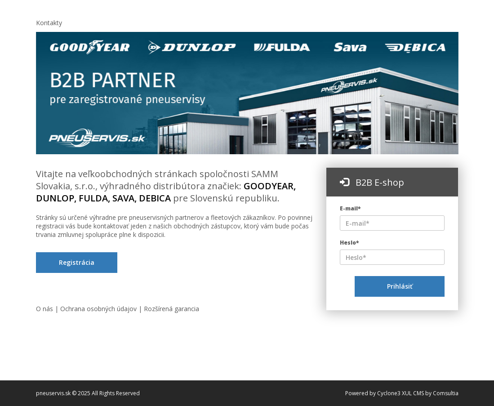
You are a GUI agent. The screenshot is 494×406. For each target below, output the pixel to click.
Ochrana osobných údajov (99, 308)
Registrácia (76, 262)
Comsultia (445, 393)
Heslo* (349, 242)
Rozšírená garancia (171, 308)
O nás (45, 308)
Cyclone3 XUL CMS (400, 393)
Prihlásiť (400, 286)
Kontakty (49, 22)
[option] (247, 93)
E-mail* (350, 208)
